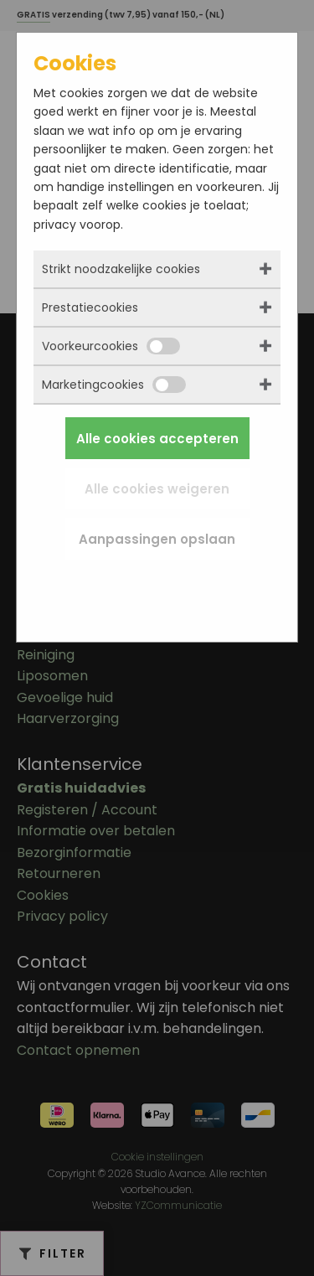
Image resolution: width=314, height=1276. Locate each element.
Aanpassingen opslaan (157, 539)
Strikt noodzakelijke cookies (121, 269)
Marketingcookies (114, 384)
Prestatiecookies (90, 307)
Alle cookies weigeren (157, 489)
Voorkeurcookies (111, 346)
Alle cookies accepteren (157, 438)
